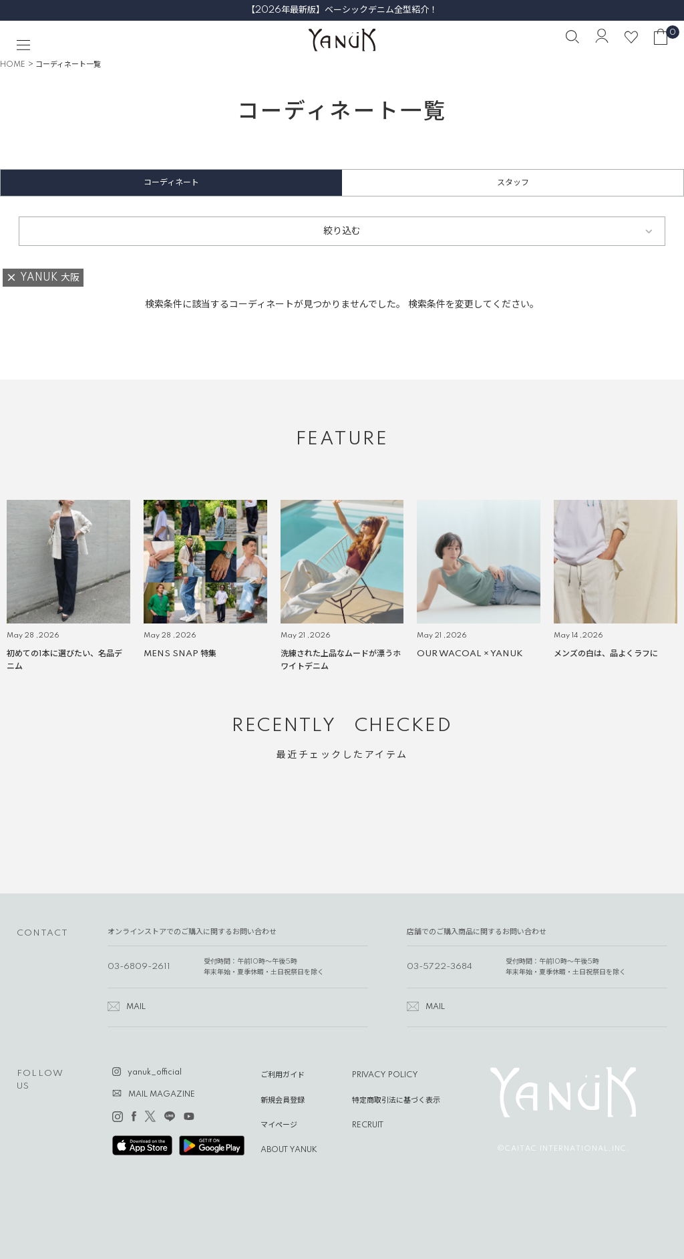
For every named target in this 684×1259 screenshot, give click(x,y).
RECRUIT (367, 1125)
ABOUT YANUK (289, 1150)
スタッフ (513, 182)
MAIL (136, 1007)
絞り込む (342, 231)
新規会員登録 (283, 1101)
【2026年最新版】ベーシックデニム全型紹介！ (342, 10)
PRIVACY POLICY (385, 1075)
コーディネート (171, 182)
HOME (12, 65)
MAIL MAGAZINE (161, 1095)
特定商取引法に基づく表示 (396, 1101)
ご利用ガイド (283, 1075)
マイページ (279, 1125)
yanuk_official (155, 1073)
